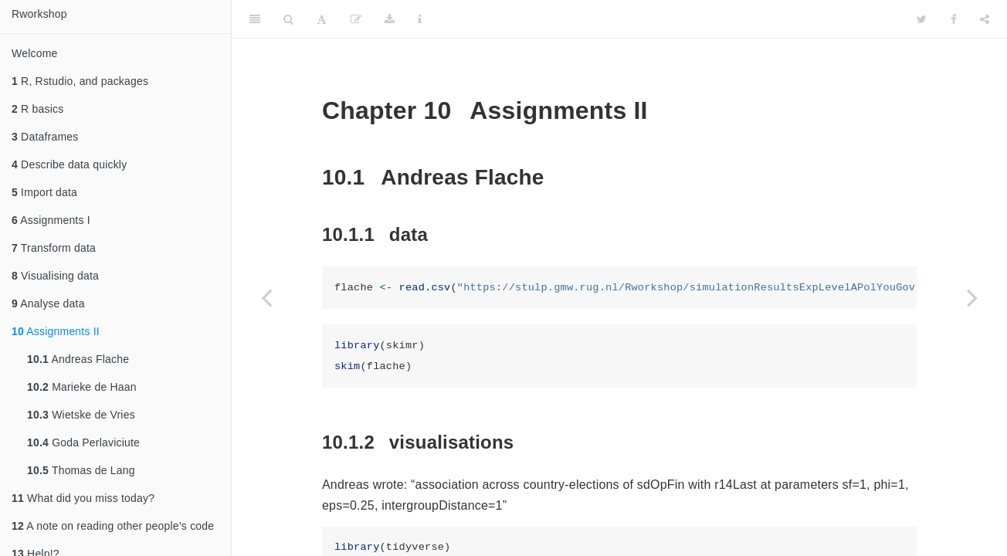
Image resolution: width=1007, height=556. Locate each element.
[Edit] (356, 19)
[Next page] (972, 297)
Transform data (54, 248)
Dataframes (45, 137)
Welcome (35, 53)
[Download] (389, 19)
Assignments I (51, 220)
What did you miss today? (83, 498)
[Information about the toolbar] (419, 19)
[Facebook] (953, 19)
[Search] (288, 19)
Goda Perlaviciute (83, 442)
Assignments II (56, 331)
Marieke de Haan (82, 387)
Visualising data (55, 276)
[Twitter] (921, 19)
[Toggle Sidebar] (255, 19)
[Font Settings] (321, 19)
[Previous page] (266, 297)
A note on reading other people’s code (113, 526)
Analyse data (48, 303)
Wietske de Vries (81, 415)
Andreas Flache (78, 359)
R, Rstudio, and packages (80, 81)
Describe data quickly (69, 164)
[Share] (984, 19)
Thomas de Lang (81, 470)
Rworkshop (39, 14)
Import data (44, 192)
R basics (37, 109)
